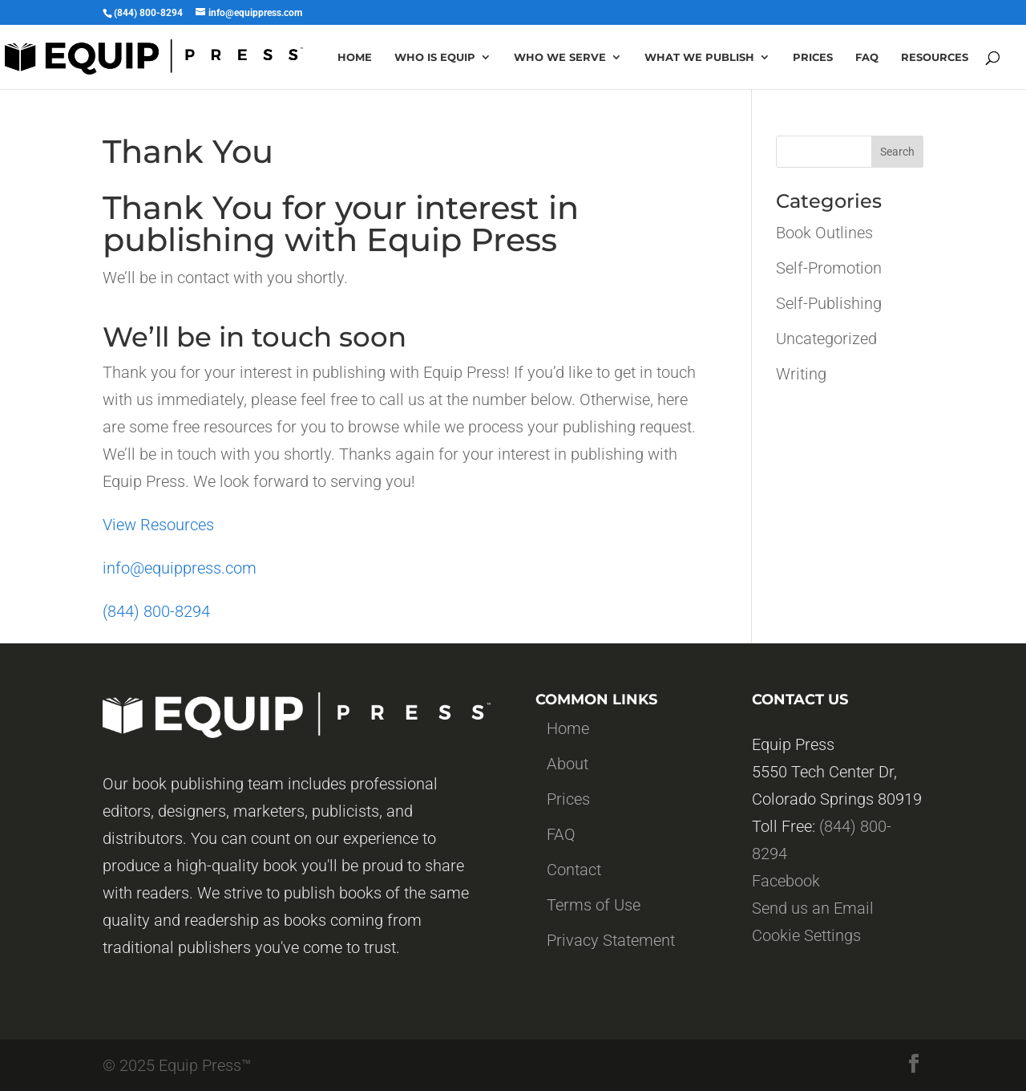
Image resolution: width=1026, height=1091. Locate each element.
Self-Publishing (829, 303)
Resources (934, 57)
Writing (801, 373)
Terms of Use (593, 905)
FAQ (561, 834)
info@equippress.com (179, 568)
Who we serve (560, 57)
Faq (867, 57)
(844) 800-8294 (156, 611)
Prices (813, 57)
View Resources (158, 524)
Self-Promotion (829, 268)
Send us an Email (813, 908)
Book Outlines (824, 232)
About (567, 763)
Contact (574, 869)
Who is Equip (434, 57)
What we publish (699, 57)
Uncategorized (826, 338)
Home (354, 57)
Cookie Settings (806, 935)
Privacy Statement (611, 940)
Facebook (786, 880)
